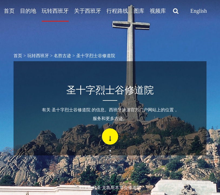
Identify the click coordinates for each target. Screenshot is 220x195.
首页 (9, 11)
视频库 (158, 11)
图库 (139, 11)
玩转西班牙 (55, 11)
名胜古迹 (62, 55)
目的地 (28, 11)
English (198, 11)
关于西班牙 (87, 11)
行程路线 (117, 11)
